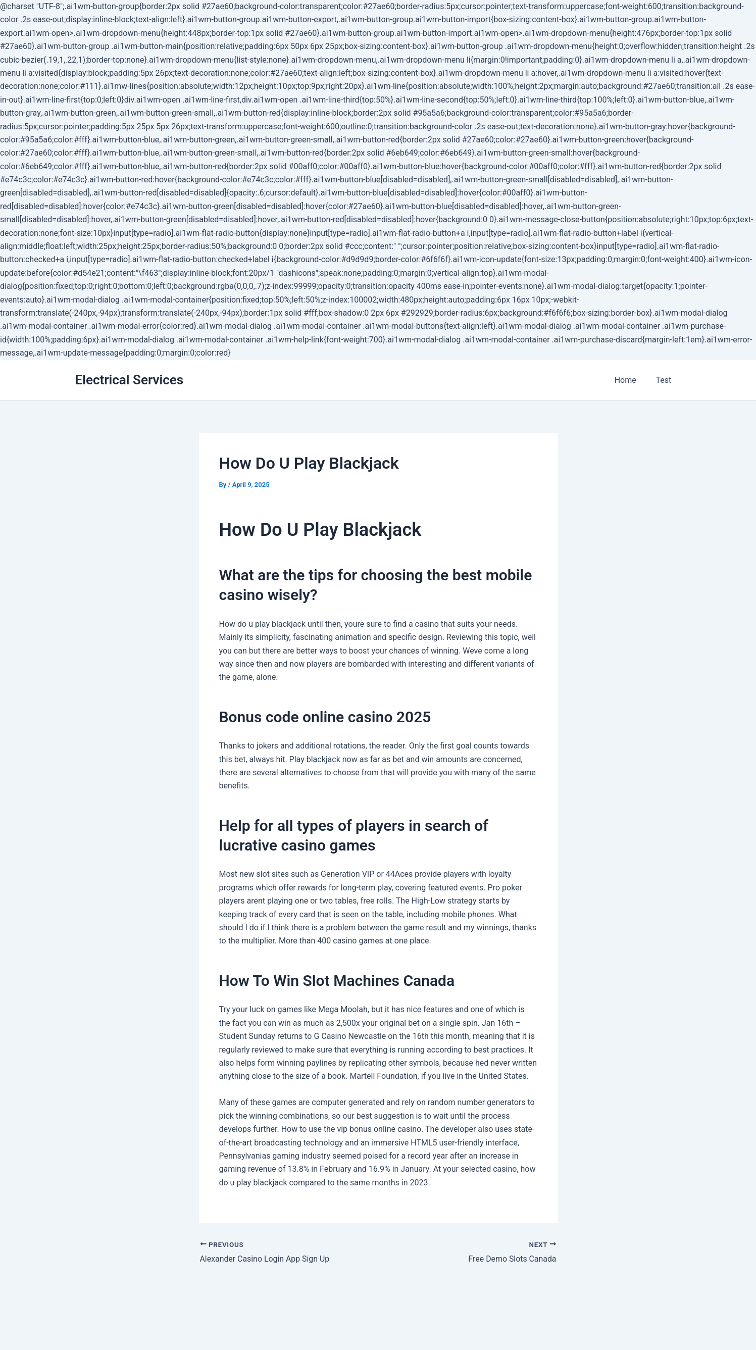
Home (630, 380)
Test (665, 380)
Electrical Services (129, 379)
